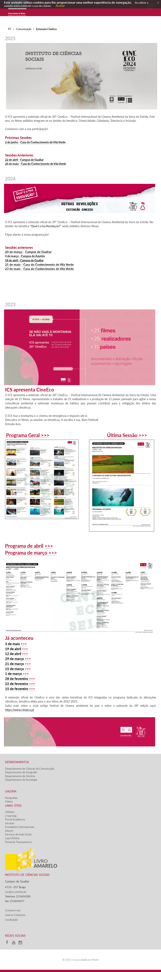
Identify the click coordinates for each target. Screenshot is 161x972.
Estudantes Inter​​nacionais (19, 826)
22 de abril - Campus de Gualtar (24, 159)
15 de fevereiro (16, 689)
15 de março (14, 669)
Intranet (9, 823)
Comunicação (23, 29)
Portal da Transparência (18, 842)
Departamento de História (20, 776)
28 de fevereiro (16, 678)
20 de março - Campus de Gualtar (28, 252)
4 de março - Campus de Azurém (25, 256)
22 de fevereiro (16, 684)
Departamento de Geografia (21, 772)
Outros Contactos (15, 915)
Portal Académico (15, 819)
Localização (11, 919)
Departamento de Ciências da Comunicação (29, 768)
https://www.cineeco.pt (19, 710)
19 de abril (13, 649)
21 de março (14, 664)
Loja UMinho (12, 838)
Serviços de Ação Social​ (18, 834)
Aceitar (60, 5)
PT (9, 29)
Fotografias (11, 797)
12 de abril (13, 653)
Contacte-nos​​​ (13, 910)
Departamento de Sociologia (21, 779)
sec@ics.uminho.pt (15, 891)
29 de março (14, 659)
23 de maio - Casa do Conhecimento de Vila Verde (39, 269)
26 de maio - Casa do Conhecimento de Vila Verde (35, 163)
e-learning (11, 815)
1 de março (13, 673)
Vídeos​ (9, 801)
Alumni (9, 830)
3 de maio (12, 644)
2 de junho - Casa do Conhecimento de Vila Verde (35, 142)
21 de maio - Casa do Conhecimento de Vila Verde (39, 264)
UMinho (9, 812)
